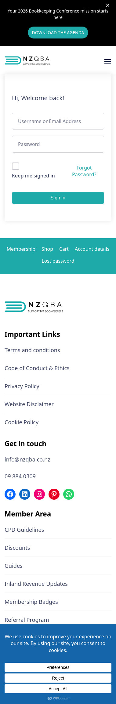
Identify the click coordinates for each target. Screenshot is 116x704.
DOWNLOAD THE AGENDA (58, 32)
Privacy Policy (22, 386)
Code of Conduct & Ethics (37, 368)
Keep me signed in (33, 175)
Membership (21, 249)
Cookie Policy (21, 422)
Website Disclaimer (29, 404)
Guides (14, 565)
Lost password (58, 260)
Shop (47, 249)
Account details (92, 249)
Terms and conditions (32, 350)
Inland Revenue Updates (36, 583)
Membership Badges (31, 601)
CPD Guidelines (24, 529)
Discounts (17, 547)
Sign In (58, 198)
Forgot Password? (84, 171)
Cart (64, 249)
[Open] (107, 61)
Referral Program (27, 619)
